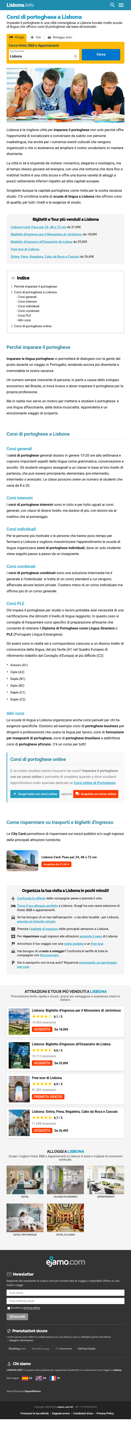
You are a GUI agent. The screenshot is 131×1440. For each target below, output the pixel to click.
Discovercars (49, 955)
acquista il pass (91, 936)
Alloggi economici (65, 1182)
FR (55, 1378)
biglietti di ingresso (44, 929)
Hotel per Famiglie (25, 1220)
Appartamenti (105, 1182)
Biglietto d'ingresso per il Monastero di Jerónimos (46, 234)
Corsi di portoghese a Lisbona (35, 292)
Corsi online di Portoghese (95, 783)
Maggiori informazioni (21, 1340)
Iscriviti (19, 1317)
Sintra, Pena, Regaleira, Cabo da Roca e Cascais (45, 257)
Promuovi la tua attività (34, 1413)
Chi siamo (22, 1364)
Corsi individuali (29, 306)
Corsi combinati (28, 311)
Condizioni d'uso (83, 1413)
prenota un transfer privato (36, 921)
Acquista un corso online (98, 794)
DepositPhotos (33, 1391)
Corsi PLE (24, 315)
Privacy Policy (105, 1413)
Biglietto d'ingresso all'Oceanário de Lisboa (41, 242)
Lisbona (20, 5)
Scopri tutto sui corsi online (37, 794)
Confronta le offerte (31, 898)
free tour (97, 944)
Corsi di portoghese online (33, 326)
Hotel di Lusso (65, 1220)
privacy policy (32, 1307)
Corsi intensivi (27, 301)
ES (27, 1378)
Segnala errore (61, 1413)
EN (41, 1378)
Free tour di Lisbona (25, 249)
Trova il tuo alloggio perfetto (37, 906)
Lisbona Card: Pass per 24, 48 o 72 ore (38, 227)
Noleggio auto (62, 37)
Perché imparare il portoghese (35, 286)
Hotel (25, 1182)
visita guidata (73, 944)
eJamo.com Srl (65, 1407)
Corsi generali (27, 297)
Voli (38, 37)
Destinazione (17, 51)
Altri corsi (24, 320)
